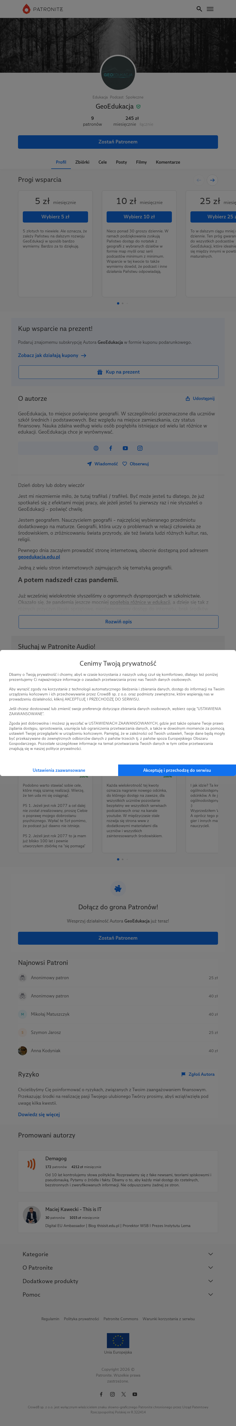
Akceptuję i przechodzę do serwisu (177, 770)
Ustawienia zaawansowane (59, 770)
